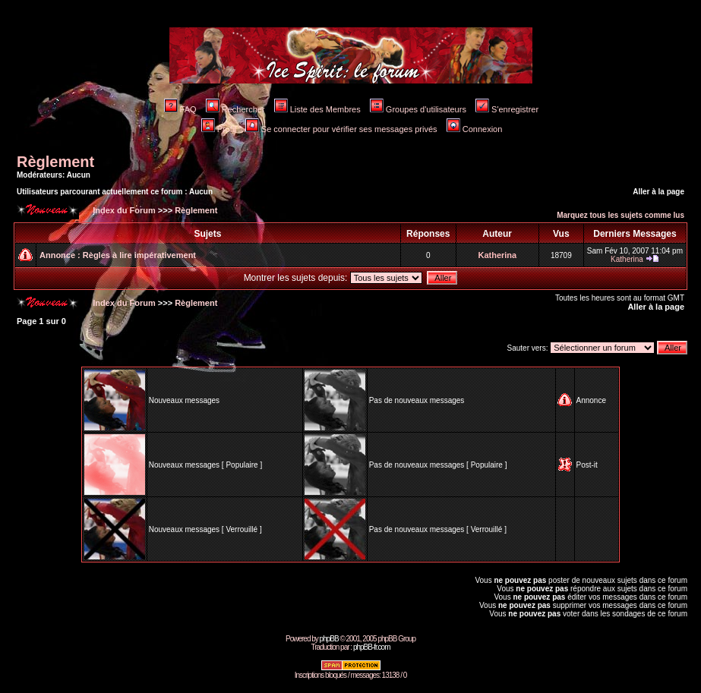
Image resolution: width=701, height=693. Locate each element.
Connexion (475, 129)
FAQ (180, 109)
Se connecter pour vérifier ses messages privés (341, 129)
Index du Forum (123, 210)
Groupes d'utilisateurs (418, 109)
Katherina (497, 255)
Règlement (55, 161)
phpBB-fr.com (371, 647)
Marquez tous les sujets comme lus (620, 215)
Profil (218, 129)
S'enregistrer (506, 109)
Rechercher (235, 109)
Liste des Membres (317, 109)
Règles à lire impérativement (139, 255)
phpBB (329, 639)
